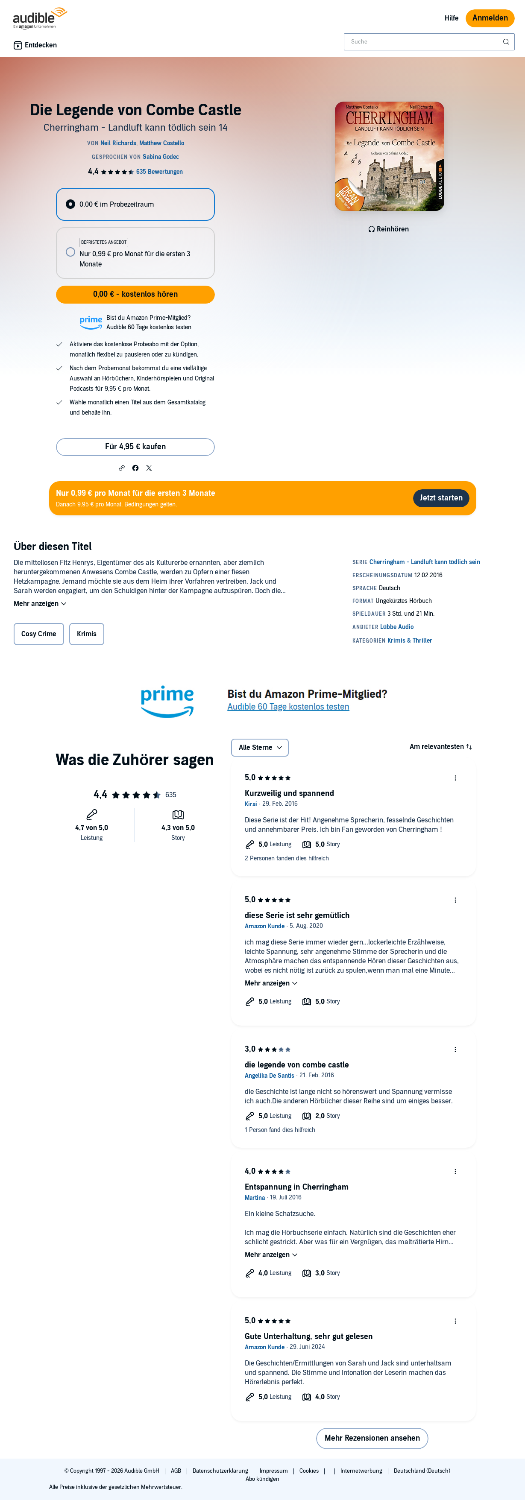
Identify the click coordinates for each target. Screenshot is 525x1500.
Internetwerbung (362, 1471)
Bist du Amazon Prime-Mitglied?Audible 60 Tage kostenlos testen (148, 322)
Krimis (87, 634)
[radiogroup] (135, 233)
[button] (121, 467)
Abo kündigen (262, 1479)
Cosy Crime (38, 634)
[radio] (135, 204)
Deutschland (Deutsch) (423, 1471)
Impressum (274, 1471)
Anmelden (490, 18)
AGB (176, 1471)
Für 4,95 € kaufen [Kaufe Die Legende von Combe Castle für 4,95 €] (135, 446)
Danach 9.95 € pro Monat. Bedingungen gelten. (135, 498)
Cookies (309, 1471)
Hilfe (452, 18)
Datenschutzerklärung (221, 1471)
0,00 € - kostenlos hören (135, 294)
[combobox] (429, 41)
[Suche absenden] (507, 41)
